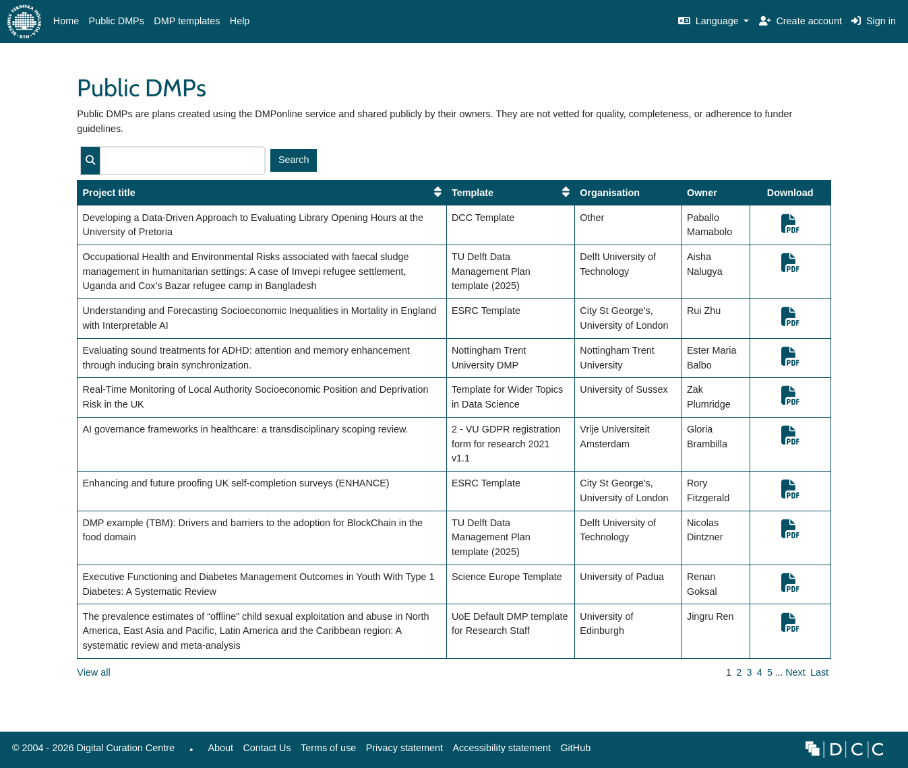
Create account (800, 20)
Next (795, 672)
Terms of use (328, 747)
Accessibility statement (501, 747)
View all (93, 672)
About (220, 747)
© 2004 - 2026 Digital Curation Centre (91, 751)
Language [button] (709, 20)
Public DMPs (116, 20)
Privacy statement (404, 747)
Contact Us (267, 747)
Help (240, 20)
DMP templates (187, 20)
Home (66, 20)
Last (819, 672)
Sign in (873, 20)
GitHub (573, 751)
